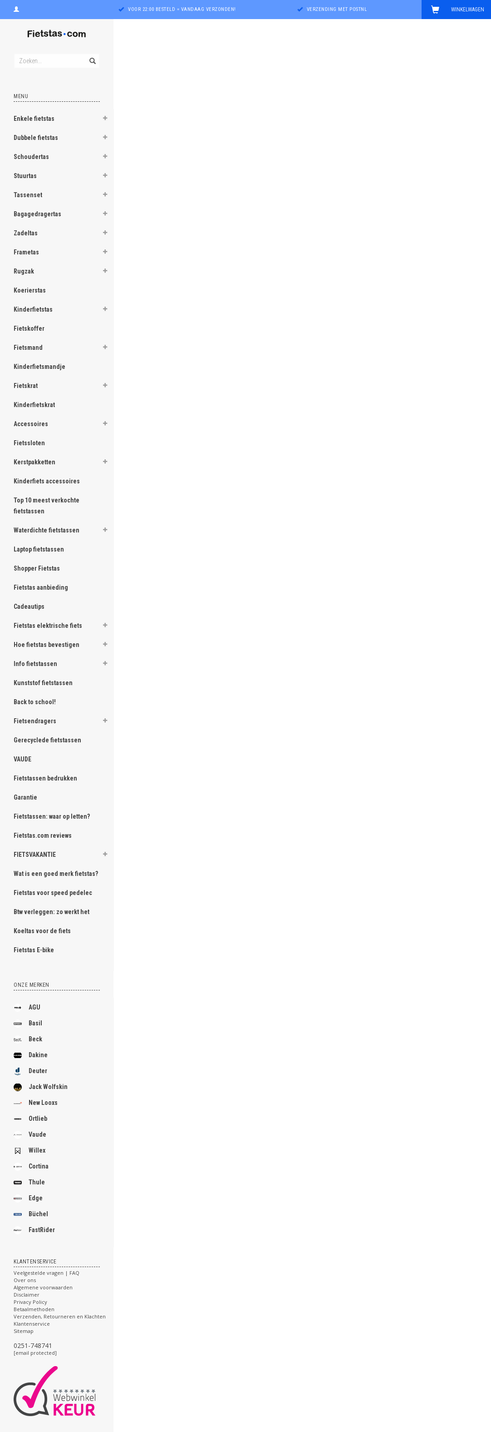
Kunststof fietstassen (43, 682)
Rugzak (24, 271)
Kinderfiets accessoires (47, 481)
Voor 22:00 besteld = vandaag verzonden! (182, 9)
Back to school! (35, 702)
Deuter (30, 1071)
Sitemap (24, 1331)
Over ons (25, 1280)
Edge (28, 1198)
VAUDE (22, 759)
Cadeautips (29, 606)
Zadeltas (26, 233)
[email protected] (35, 1352)
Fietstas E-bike (34, 950)
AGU (27, 1008)
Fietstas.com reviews (43, 835)
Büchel (31, 1214)
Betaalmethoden (34, 1309)
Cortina (31, 1167)
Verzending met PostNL (337, 9)
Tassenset (28, 195)
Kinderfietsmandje (39, 366)
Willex (29, 1151)
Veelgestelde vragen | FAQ (46, 1272)
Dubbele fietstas (36, 137)
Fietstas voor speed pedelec (53, 892)
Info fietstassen (35, 663)
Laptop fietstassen (39, 549)
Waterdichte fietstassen (46, 530)
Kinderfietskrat (34, 404)
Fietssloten (29, 443)
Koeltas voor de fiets (42, 931)
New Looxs (36, 1103)
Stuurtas (25, 175)
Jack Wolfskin (41, 1087)
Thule (29, 1182)
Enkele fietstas (34, 118)
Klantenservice (32, 1323)
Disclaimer (26, 1294)
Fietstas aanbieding (41, 587)
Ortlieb (30, 1119)
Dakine (31, 1055)
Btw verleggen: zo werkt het (51, 911)
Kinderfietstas (33, 309)
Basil (28, 1023)
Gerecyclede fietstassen (47, 740)
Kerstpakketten (34, 462)
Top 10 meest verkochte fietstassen (46, 506)
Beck (28, 1039)
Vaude (30, 1135)
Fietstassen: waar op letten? (52, 816)
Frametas (26, 252)
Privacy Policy (30, 1301)
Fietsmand (28, 347)
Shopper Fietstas (37, 568)
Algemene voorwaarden (43, 1287)
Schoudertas (31, 156)
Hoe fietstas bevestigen (46, 644)
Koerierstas (30, 290)
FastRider (34, 1230)
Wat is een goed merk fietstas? (56, 873)
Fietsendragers (35, 721)
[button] (105, 119)
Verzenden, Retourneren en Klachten (60, 1316)
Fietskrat (26, 385)
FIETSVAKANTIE (35, 854)
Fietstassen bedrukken (45, 778)
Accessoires (31, 424)
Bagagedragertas (37, 214)
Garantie (25, 797)
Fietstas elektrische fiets (48, 625)
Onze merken (31, 985)
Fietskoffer (29, 328)
